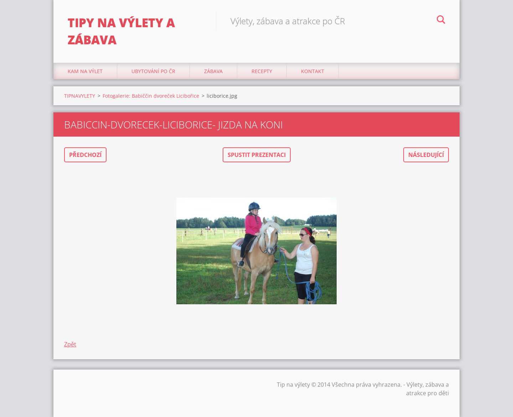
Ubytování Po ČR (153, 71)
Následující (426, 155)
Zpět (70, 344)
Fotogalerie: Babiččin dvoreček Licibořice (151, 95)
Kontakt (312, 71)
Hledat (441, 20)
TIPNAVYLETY (79, 95)
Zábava (213, 71)
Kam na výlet (85, 71)
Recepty (262, 71)
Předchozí (85, 155)
